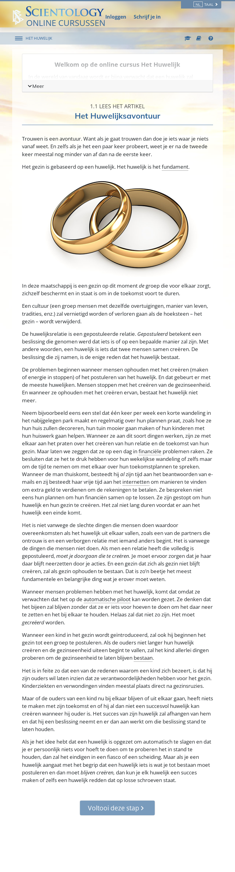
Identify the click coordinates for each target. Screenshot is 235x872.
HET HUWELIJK (39, 38)
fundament (175, 166)
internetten (136, 481)
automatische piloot (107, 599)
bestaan (143, 657)
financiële (150, 451)
